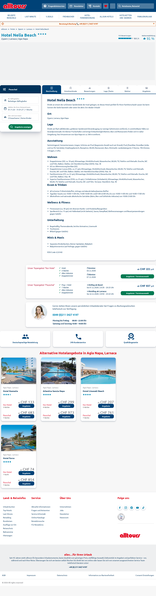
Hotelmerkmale (70, 89)
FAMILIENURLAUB (144, 17)
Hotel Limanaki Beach (93, 391)
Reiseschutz (8, 528)
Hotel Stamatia (10, 391)
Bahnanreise (8, 532)
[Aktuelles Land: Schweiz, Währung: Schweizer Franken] (112, 6)
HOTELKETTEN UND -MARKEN (125, 16)
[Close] (153, 23)
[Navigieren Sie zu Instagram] (125, 507)
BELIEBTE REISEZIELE (11, 16)
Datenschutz (62, 571)
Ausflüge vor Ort (9, 525)
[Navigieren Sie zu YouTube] (137, 507)
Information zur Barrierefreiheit (101, 571)
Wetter (127, 89)
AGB (3, 571)
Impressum (31, 571)
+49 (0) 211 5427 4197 (78, 563)
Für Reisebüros (37, 525)
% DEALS (49, 17)
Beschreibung (51, 89)
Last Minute (8, 514)
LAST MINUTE (30, 17)
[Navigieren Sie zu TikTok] (143, 507)
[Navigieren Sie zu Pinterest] (131, 507)
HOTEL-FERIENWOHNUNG (87, 16)
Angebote (26, 406)
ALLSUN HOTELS (106, 17)
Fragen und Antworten (40, 510)
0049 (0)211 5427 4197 (65, 314)
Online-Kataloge (38, 517)
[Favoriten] (105, 6)
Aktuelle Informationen (40, 507)
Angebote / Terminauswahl (137, 276)
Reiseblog (7, 517)
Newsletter (64, 514)
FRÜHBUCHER (68, 17)
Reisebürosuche (37, 521)
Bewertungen (89, 89)
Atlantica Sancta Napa (54, 391)
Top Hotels (7, 510)
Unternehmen (65, 507)
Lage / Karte (108, 89)
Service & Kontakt (38, 514)
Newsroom (64, 517)
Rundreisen (7, 521)
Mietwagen (7, 535)
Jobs (61, 510)
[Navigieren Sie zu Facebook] (120, 507)
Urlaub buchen (9, 507)
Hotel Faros (9, 458)
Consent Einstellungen (145, 571)
